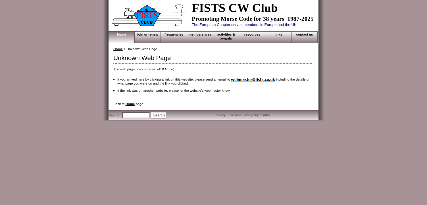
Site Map (235, 115)
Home (118, 49)
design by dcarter (257, 115)
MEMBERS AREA (200, 34)
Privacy (220, 115)
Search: (114, 115)
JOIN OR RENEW (147, 34)
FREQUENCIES (173, 34)
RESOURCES (252, 34)
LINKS (278, 34)
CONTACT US (304, 34)
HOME (121, 34)
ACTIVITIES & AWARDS (226, 36)
